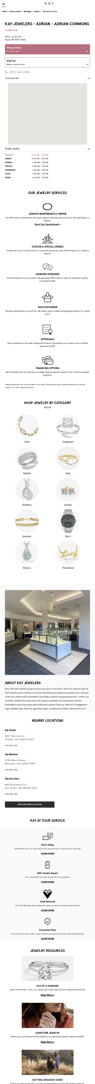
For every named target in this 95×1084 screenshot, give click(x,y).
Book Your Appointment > (47, 224)
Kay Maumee (11, 754)
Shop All (47, 407)
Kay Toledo (10, 730)
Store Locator (15, 11)
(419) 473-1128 (11, 746)
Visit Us (47, 63)
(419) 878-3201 (11, 770)
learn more (47, 854)
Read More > (47, 995)
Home (4, 11)
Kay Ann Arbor (12, 778)
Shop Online (47, 49)
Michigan (28, 11)
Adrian (37, 11)
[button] (47, 150)
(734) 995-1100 (11, 794)
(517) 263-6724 (17, 72)
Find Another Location (30, 805)
